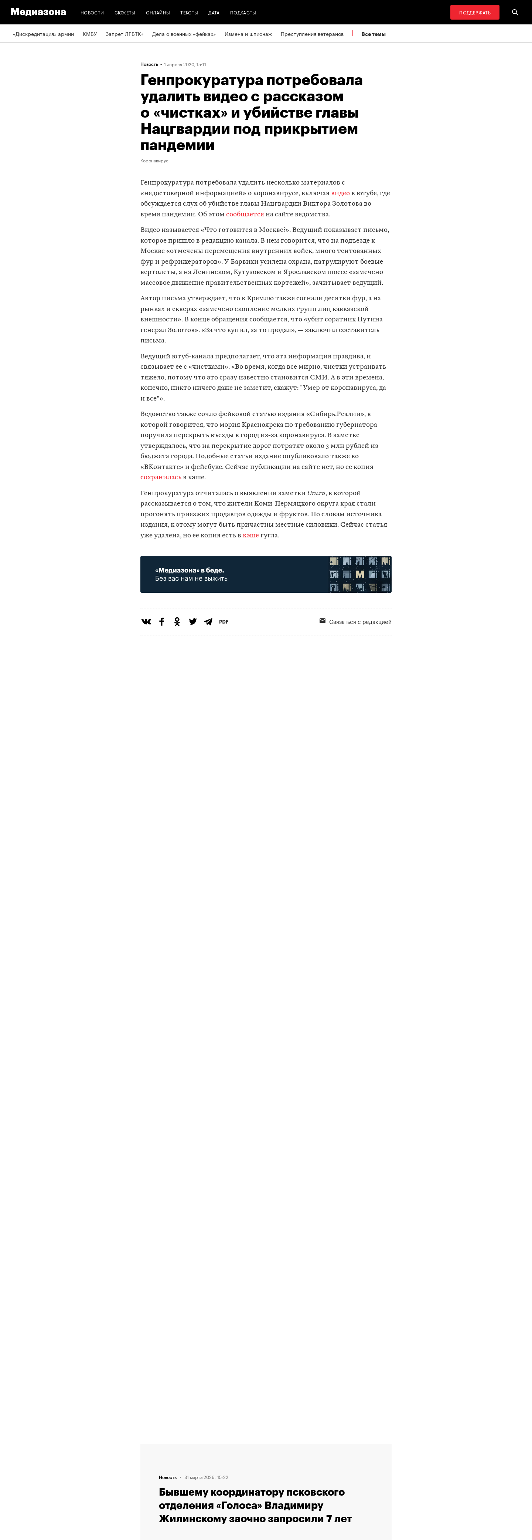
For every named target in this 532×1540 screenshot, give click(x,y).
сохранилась (161, 478)
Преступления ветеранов (312, 33)
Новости (92, 12)
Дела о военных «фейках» (184, 33)
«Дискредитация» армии (43, 33)
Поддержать (475, 12)
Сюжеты (125, 12)
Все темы (373, 34)
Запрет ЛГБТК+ (124, 33)
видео (340, 193)
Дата (213, 12)
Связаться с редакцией (356, 621)
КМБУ (90, 33)
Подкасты (243, 12)
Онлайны (158, 12)
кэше (251, 536)
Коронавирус (154, 160)
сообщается (245, 215)
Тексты (189, 12)
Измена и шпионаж (248, 33)
